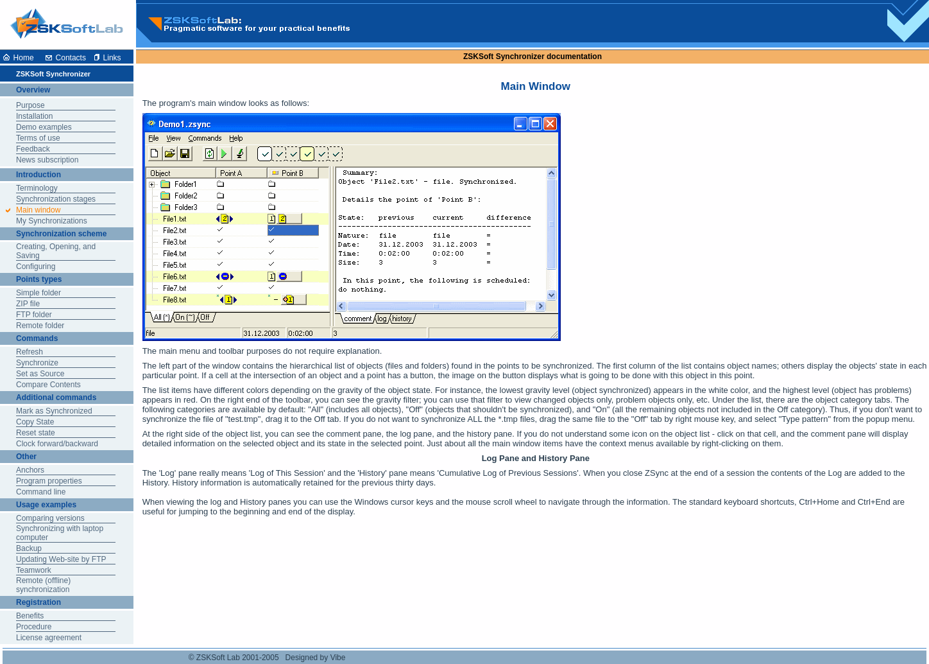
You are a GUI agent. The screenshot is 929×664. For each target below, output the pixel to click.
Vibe (338, 657)
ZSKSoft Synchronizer (504, 56)
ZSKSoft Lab (218, 657)
